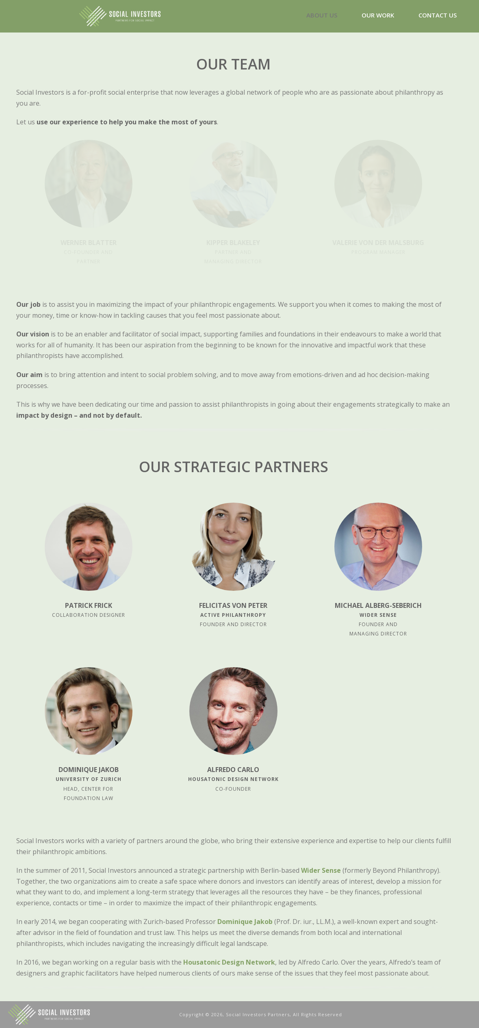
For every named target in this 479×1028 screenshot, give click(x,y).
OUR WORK (378, 15)
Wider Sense (321, 870)
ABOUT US (321, 15)
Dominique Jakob (245, 921)
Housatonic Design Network (229, 962)
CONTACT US (437, 15)
